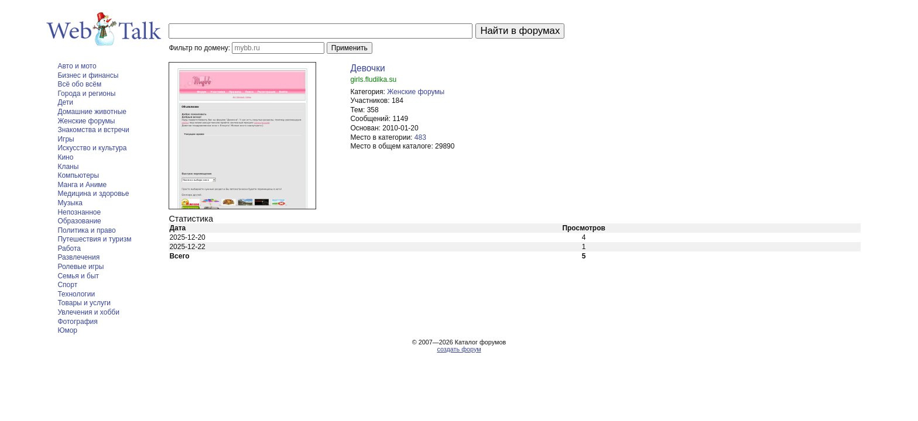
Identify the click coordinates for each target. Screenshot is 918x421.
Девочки (367, 68)
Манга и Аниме (82, 185)
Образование (79, 221)
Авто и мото (76, 66)
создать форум (459, 349)
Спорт (67, 285)
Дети (65, 102)
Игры (65, 139)
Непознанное (79, 212)
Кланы (67, 167)
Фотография (77, 322)
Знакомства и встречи (93, 130)
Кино (65, 157)
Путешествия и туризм (94, 239)
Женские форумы (86, 121)
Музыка (69, 203)
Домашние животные (91, 112)
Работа (69, 248)
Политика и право (86, 230)
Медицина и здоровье (93, 193)
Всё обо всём (79, 84)
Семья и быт (78, 276)
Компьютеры (78, 175)
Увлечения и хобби (88, 312)
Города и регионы (86, 93)
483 (420, 137)
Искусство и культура (91, 148)
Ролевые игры (80, 267)
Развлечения (78, 257)
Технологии (76, 294)
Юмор (67, 330)
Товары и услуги (84, 303)
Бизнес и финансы (87, 75)
